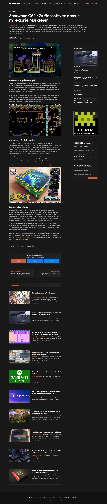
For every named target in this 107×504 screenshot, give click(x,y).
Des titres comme (24, 159)
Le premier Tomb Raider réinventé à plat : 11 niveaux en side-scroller (46, 412)
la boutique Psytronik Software (23, 237)
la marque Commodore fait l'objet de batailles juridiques (37, 163)
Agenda (64, 501)
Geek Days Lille (78, 149)
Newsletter (32, 497)
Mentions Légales (47, 497)
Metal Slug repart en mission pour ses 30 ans (46, 432)
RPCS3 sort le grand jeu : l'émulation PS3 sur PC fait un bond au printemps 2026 (46, 392)
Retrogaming (76, 3)
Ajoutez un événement (64, 497)
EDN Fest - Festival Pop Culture (82, 165)
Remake (69, 3)
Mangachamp (77, 173)
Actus (25, 3)
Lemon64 (31, 250)
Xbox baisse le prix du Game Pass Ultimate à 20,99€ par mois (85, 93)
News (68, 501)
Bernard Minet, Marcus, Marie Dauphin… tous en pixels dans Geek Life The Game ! (45, 333)
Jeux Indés (44, 3)
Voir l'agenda (92, 178)
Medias (57, 3)
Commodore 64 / (15, 25)
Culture (30, 3)
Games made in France (79, 156)
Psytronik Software (20, 246)
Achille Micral (12, 37)
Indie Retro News (24, 250)
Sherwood (29, 246)
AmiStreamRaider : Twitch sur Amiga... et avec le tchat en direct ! (45, 353)
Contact (39, 497)
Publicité (55, 497)
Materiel (51, 3)
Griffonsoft (12, 246)
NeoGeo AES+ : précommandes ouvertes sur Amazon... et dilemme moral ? (46, 314)
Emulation (37, 3)
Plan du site (75, 497)
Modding (63, 3)
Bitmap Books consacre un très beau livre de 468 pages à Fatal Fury (46, 471)
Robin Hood (35, 246)
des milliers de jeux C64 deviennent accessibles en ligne (36, 165)
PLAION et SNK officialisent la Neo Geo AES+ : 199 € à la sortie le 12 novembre (46, 452)
